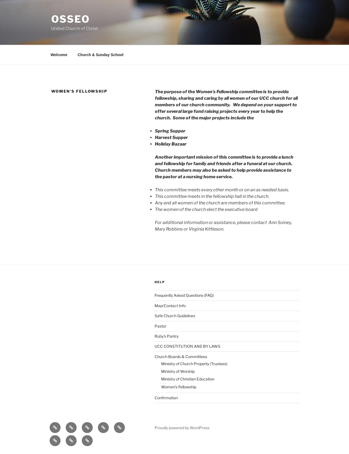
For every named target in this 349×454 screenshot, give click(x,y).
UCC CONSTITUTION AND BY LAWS (187, 346)
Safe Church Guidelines (175, 315)
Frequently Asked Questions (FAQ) (184, 295)
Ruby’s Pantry (167, 336)
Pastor (160, 326)
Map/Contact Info (170, 305)
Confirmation (166, 397)
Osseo (70, 19)
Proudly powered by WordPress (182, 427)
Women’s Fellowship (178, 387)
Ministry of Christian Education (187, 379)
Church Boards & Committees (181, 356)
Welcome (59, 55)
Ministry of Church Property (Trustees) (194, 363)
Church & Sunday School (101, 55)
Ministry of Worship (178, 371)
